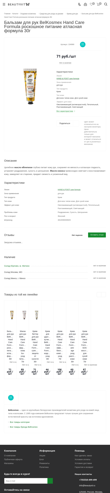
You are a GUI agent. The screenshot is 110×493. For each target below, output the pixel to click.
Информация (47, 424)
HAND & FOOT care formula (68, 78)
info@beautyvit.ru (87, 459)
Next (103, 294)
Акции (42, 429)
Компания (10, 424)
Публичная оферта (13, 433)
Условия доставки (83, 437)
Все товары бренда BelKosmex (24, 401)
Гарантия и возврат (84, 441)
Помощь (80, 424)
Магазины (9, 437)
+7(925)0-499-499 (88, 453)
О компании (10, 429)
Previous (99, 294)
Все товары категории (20, 396)
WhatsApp (20, 470)
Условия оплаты (82, 433)
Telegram (14, 470)
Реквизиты (44, 437)
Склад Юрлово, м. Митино (16, 266)
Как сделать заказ (83, 429)
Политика (44, 441)
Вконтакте (7, 470)
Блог (41, 433)
